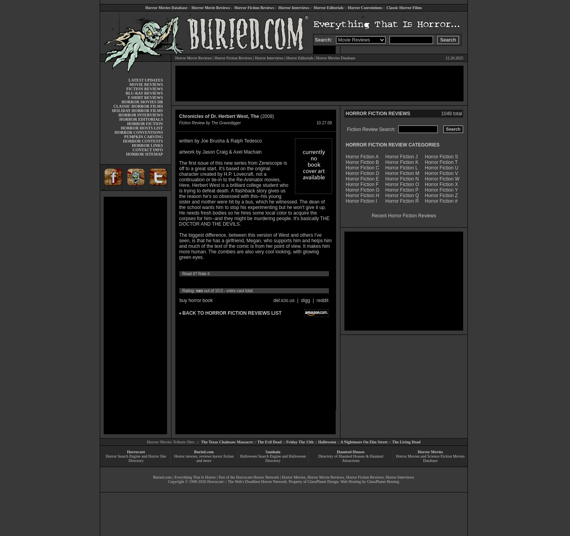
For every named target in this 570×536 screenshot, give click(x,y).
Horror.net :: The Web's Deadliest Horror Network (247, 481)
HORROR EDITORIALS (141, 119)
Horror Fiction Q (402, 195)
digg (305, 300)
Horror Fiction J (401, 157)
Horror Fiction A (362, 157)
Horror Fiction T (441, 162)
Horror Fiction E (362, 179)
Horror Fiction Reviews (254, 8)
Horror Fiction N (402, 179)
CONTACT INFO (148, 150)
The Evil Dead (269, 442)
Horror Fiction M (402, 173)
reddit (323, 300)
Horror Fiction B (362, 162)
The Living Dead (406, 442)
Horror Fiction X (441, 184)
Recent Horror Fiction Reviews (404, 216)
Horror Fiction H (362, 195)
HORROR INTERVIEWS (140, 115)
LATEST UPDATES (146, 80)
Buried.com (204, 452)
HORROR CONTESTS (143, 141)
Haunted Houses (351, 452)
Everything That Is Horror (195, 477)
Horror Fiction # (441, 201)
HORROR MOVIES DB (142, 102)
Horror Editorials (329, 8)
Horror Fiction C (362, 168)
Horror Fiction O (402, 184)
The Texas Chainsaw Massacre (227, 442)
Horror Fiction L (401, 168)
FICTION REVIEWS (144, 89)
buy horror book (196, 300)
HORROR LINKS (147, 145)
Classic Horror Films (404, 8)
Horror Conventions (365, 8)
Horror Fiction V (441, 173)
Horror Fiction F (362, 184)
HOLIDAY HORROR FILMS (137, 110)
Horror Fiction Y (441, 190)
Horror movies (186, 456)
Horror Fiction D (362, 173)
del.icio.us (284, 300)
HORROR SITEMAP (144, 154)
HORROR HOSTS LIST (142, 128)
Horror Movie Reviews (211, 8)
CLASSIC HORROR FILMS (138, 106)
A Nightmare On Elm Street (364, 442)
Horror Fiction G (362, 190)
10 (256, 282)
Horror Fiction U (441, 168)
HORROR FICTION (145, 124)
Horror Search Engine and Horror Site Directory (136, 458)
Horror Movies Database (166, 8)
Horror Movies (430, 452)
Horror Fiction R (402, 201)
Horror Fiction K (401, 162)
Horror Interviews (293, 8)
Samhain (273, 452)
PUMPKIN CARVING (143, 137)
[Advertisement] (135, 315)
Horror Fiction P (401, 190)
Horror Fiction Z (441, 195)
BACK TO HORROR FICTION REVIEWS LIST (231, 313)
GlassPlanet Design (323, 481)
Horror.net (136, 452)
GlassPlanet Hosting (383, 481)
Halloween (327, 442)
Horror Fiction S (441, 157)
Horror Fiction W (442, 179)
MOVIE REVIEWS (146, 84)
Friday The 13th (300, 442)
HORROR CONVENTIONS (139, 132)
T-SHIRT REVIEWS (145, 97)
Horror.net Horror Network (257, 477)
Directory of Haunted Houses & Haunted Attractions (350, 458)
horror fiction (223, 456)
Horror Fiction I (361, 201)
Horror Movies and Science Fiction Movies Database (430, 458)
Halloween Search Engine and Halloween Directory (273, 458)
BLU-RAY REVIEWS (144, 93)
